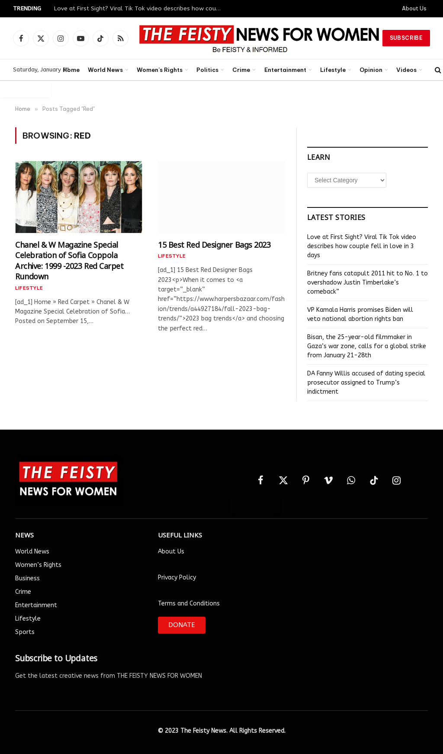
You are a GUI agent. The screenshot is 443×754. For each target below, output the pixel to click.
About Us (414, 8)
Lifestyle (333, 69)
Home (71, 69)
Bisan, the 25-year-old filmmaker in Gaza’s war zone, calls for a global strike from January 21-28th (366, 346)
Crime (241, 69)
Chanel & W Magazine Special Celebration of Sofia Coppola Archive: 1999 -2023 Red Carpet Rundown (69, 260)
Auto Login (25, 89)
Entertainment (285, 69)
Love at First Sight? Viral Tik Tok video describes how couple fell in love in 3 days (140, 8)
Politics (207, 69)
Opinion (371, 69)
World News (105, 69)
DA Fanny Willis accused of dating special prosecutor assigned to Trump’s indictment (366, 382)
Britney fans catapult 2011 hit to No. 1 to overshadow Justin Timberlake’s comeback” (367, 282)
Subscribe (406, 38)
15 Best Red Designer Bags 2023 (214, 244)
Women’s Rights (160, 69)
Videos (406, 69)
